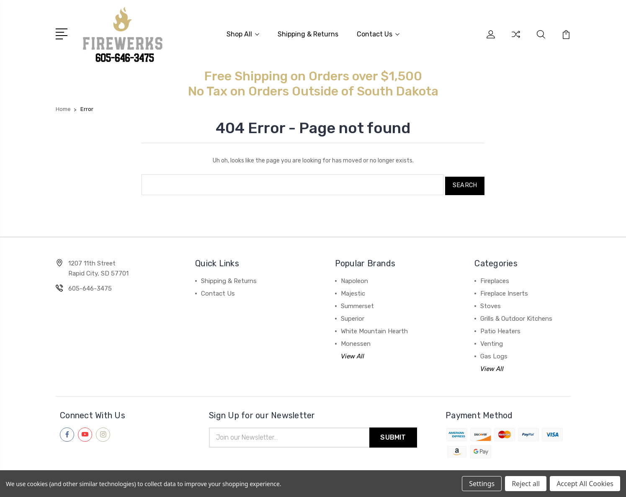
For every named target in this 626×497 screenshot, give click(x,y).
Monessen (356, 340)
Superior (352, 315)
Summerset (357, 302)
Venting (491, 340)
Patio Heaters (500, 328)
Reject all (526, 483)
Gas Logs (493, 353)
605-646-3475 (90, 285)
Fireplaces (494, 277)
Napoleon (354, 277)
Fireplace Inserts (504, 290)
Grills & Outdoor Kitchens (516, 315)
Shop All (243, 34)
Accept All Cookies (584, 483)
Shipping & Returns (308, 34)
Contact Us (378, 34)
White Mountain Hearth (374, 328)
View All (352, 353)
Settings (482, 483)
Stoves (490, 302)
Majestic (353, 290)
